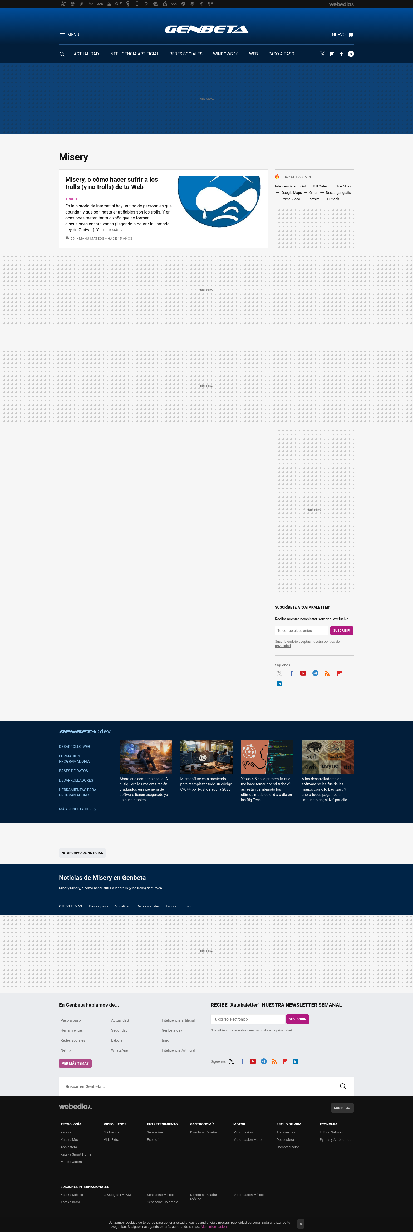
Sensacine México (161, 1195)
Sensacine (155, 1132)
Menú (73, 34)
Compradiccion (288, 1147)
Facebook (341, 54)
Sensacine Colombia (162, 1202)
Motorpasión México (249, 1195)
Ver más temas (75, 1063)
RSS (327, 672)
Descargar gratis (338, 193)
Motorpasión (243, 1132)
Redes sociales (148, 906)
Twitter (322, 54)
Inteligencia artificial (290, 186)
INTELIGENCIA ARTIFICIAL (134, 53)
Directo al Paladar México (203, 1197)
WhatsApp (119, 1050)
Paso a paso (98, 906)
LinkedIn (279, 683)
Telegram (351, 54)
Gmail (313, 193)
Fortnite (313, 199)
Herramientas (72, 1030)
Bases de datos (73, 771)
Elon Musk (343, 186)
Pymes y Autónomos (335, 1140)
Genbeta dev (85, 731)
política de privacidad (276, 1030)
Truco (71, 199)
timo (187, 906)
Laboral (171, 906)
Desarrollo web (74, 747)
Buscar (343, 1086)
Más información (214, 1227)
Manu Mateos (91, 238)
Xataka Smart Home (76, 1154)
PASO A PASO (281, 53)
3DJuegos (111, 1132)
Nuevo (339, 34)
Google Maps (292, 193)
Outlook (333, 199)
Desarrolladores (76, 780)
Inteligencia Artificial (178, 1050)
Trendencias (286, 1132)
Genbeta (207, 29)
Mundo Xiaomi (72, 1162)
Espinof (153, 1140)
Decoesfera (285, 1140)
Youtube (303, 672)
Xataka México (72, 1195)
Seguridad (119, 1030)
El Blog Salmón (331, 1132)
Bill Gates (320, 186)
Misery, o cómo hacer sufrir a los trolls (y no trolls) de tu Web (111, 183)
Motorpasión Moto (247, 1140)
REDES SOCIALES (186, 53)
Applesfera (69, 1147)
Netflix (66, 1050)
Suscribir (341, 630)
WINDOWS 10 (226, 53)
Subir (338, 1108)
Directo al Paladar (203, 1132)
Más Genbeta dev (75, 809)
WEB (253, 53)
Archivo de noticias (85, 853)
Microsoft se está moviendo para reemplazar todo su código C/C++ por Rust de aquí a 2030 (206, 784)
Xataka (66, 1132)
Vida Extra (111, 1140)
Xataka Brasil (71, 1202)
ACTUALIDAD (86, 53)
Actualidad (122, 906)
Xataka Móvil (70, 1140)
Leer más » (112, 230)
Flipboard (332, 54)
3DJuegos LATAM (117, 1195)
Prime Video (291, 199)
